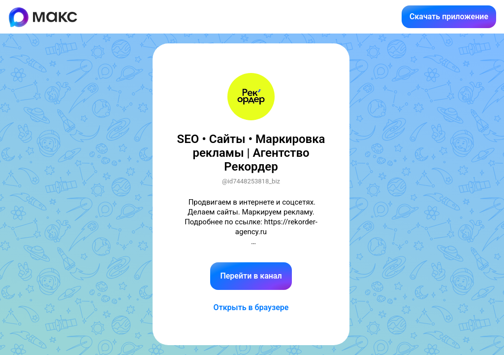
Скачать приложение (449, 16)
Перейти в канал (251, 276)
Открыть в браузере (251, 307)
